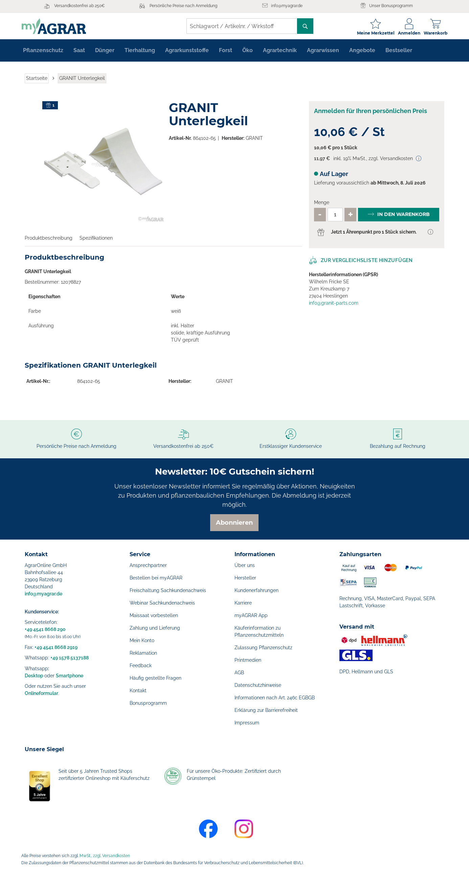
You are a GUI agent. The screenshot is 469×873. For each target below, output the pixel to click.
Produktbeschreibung (48, 240)
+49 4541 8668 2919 (56, 647)
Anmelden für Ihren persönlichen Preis (370, 113)
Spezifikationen (96, 240)
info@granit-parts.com (333, 305)
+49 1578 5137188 (69, 657)
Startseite (36, 80)
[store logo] (57, 26)
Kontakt (138, 690)
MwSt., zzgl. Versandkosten (105, 855)
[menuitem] (43, 53)
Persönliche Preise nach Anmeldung (183, 5)
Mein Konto (142, 640)
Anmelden (406, 33)
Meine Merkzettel (373, 33)
